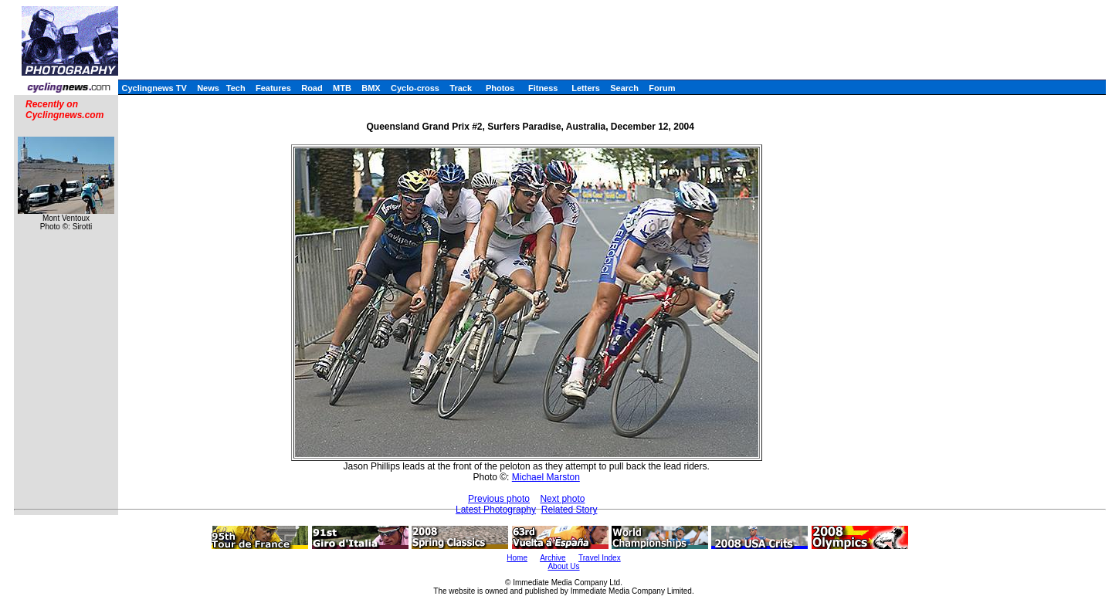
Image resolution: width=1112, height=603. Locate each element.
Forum (662, 88)
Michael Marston (546, 477)
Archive (552, 558)
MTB (342, 88)
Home (517, 558)
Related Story (569, 509)
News (208, 88)
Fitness (543, 88)
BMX (370, 88)
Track (460, 88)
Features (273, 88)
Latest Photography (496, 509)
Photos (500, 88)
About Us (563, 566)
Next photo (562, 498)
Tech (236, 88)
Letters (585, 88)
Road (312, 88)
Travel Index (599, 558)
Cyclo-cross (415, 88)
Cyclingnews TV (153, 88)
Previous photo (499, 498)
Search (624, 88)
